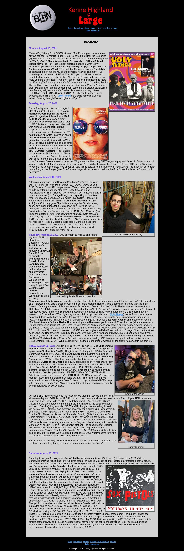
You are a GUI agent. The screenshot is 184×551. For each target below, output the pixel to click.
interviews (78, 28)
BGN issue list (104, 28)
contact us (95, 30)
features (94, 28)
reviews (114, 28)
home (70, 28)
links (88, 30)
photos (86, 28)
